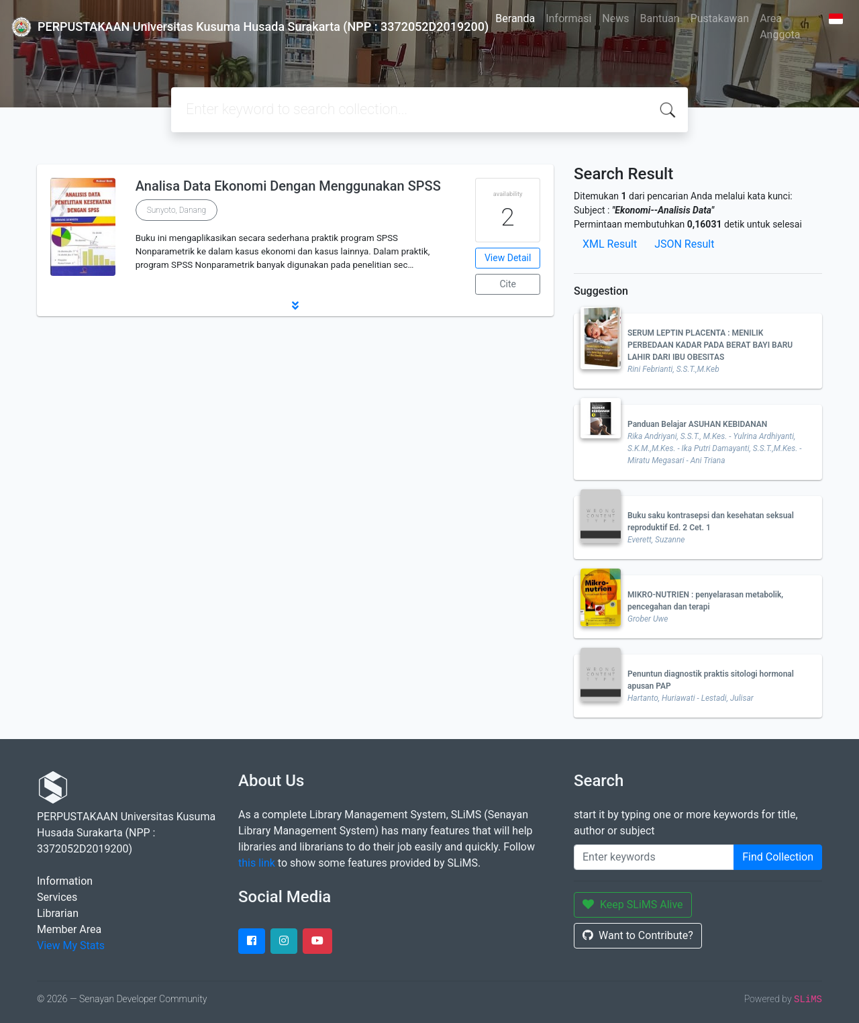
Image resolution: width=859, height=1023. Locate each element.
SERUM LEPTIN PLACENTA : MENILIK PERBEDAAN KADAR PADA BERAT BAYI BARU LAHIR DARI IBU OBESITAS (710, 345)
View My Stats (71, 945)
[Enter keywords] (654, 857)
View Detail (508, 257)
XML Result (610, 244)
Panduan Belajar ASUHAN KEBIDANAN (697, 424)
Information (65, 881)
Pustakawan (720, 18)
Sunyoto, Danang (176, 210)
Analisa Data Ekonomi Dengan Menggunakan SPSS (288, 186)
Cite (507, 284)
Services (57, 897)
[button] (295, 305)
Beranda (515, 18)
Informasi (568, 18)
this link (256, 863)
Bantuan (660, 18)
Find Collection (777, 856)
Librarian (58, 913)
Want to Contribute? (638, 935)
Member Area (69, 929)
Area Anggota (780, 26)
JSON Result (684, 244)
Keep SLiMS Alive (633, 904)
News (615, 18)
